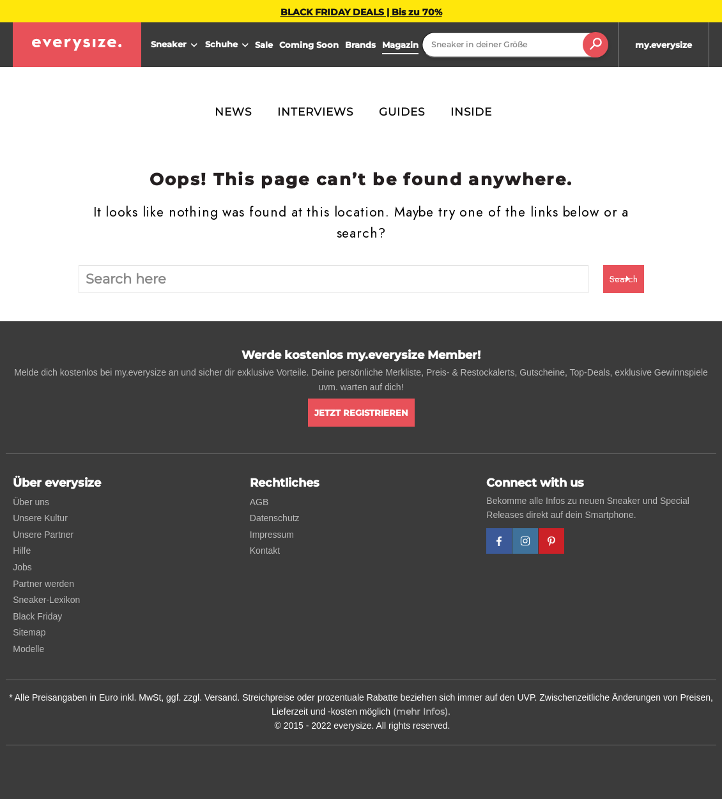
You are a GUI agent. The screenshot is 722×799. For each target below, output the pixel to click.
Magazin (400, 45)
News (233, 111)
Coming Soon (309, 45)
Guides (402, 111)
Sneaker (176, 45)
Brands (360, 45)
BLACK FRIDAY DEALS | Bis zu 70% (361, 12)
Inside (471, 111)
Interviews (315, 111)
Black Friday (37, 616)
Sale (264, 45)
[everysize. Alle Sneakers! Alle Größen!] (77, 44)
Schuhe (228, 45)
